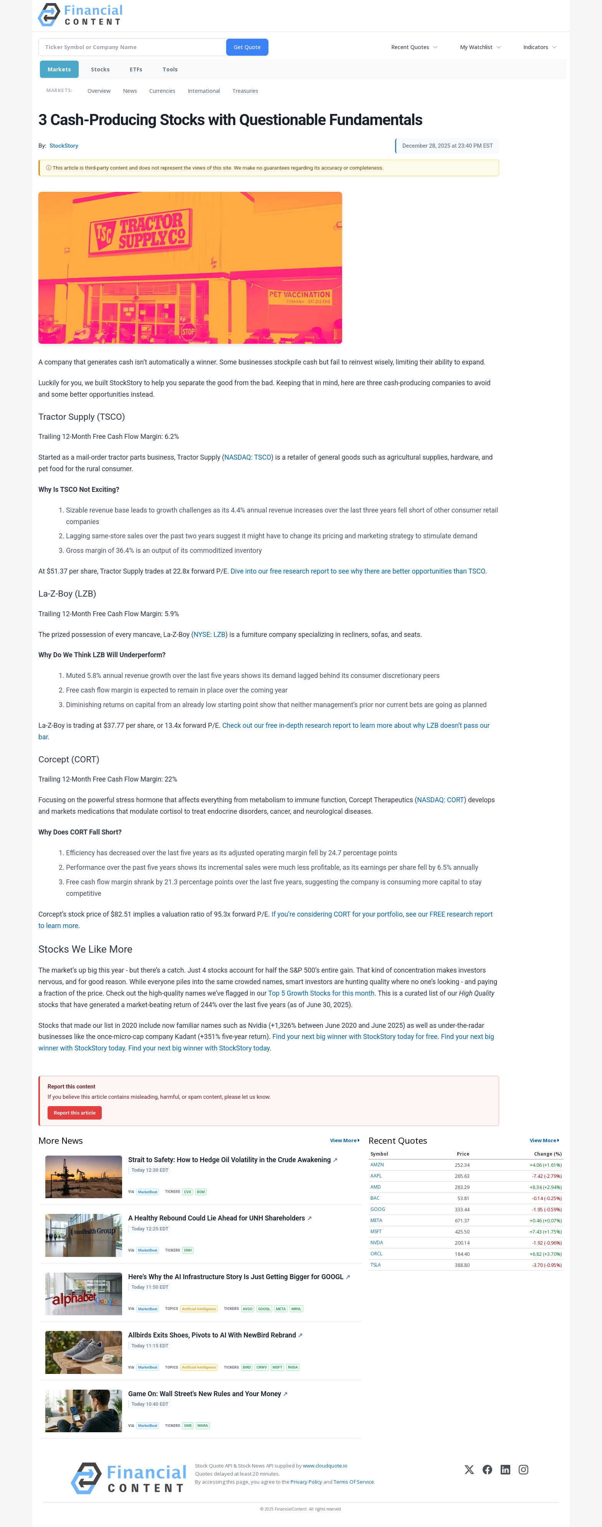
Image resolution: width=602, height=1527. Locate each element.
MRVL (296, 1309)
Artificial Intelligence (199, 1309)
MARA (202, 1425)
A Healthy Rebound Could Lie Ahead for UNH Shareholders (220, 1218)
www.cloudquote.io (325, 1465)
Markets (59, 69)
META (281, 1309)
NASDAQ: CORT (440, 800)
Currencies (162, 90)
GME (188, 1425)
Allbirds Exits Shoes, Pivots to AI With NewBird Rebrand (215, 1335)
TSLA (375, 1265)
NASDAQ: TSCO (247, 457)
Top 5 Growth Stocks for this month (321, 993)
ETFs (136, 69)
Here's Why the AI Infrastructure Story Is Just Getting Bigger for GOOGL (239, 1277)
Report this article (75, 1113)
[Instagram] (523, 1478)
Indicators (535, 47)
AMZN (377, 1164)
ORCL (376, 1253)
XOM (201, 1192)
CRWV (261, 1367)
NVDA (293, 1367)
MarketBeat (147, 1192)
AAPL (376, 1175)
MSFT (277, 1367)
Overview (99, 90)
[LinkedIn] (505, 1478)
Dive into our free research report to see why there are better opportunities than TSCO (358, 571)
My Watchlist (476, 47)
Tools (170, 69)
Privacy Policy (306, 1481)
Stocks (100, 69)
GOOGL (264, 1309)
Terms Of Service (354, 1481)
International (204, 90)
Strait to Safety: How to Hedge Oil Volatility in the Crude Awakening (232, 1160)
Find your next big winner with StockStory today (199, 1048)
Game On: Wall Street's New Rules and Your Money (208, 1394)
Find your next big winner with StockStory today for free (354, 1037)
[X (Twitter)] (469, 1478)
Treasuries (245, 90)
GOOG (377, 1209)
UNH (188, 1250)
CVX (187, 1192)
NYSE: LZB (209, 634)
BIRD (247, 1367)
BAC (375, 1198)
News (130, 90)
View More (343, 1140)
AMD (375, 1187)
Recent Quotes (410, 47)
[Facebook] (487, 1478)
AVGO (247, 1309)
